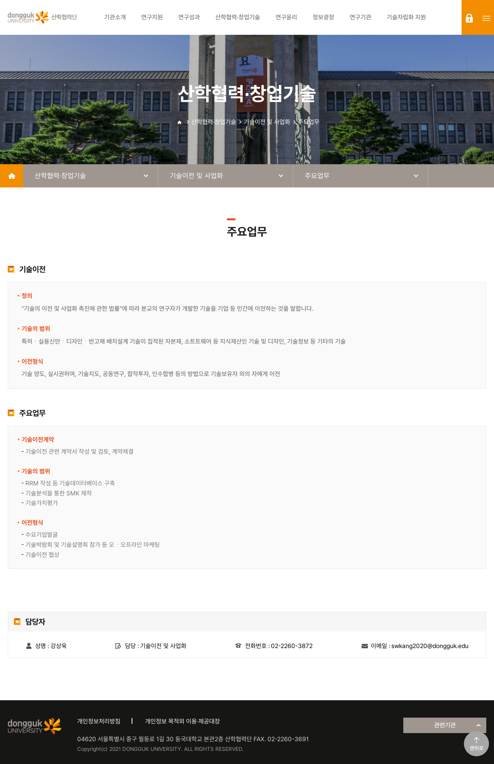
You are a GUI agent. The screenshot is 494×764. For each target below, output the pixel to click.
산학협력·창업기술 (213, 122)
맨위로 (477, 748)
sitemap (486, 18)
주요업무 (309, 122)
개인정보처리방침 (98, 721)
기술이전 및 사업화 (267, 122)
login (469, 18)
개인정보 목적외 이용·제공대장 (182, 721)
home (11, 175)
